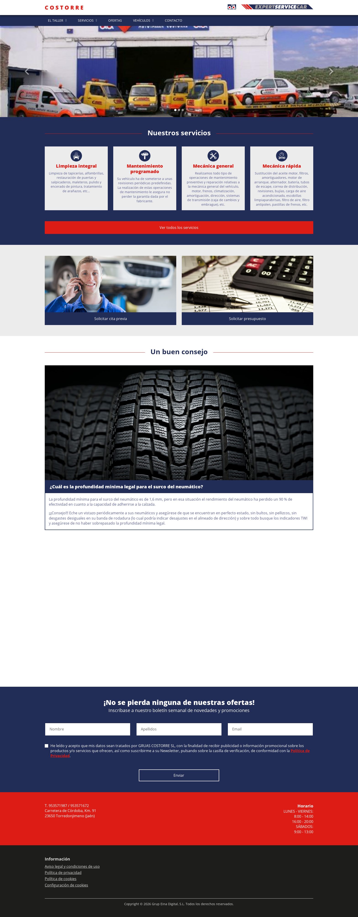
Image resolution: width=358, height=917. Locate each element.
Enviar (179, 775)
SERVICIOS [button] (86, 20)
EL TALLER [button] (55, 20)
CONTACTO (173, 20)
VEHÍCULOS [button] (141, 20)
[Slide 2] (183, 110)
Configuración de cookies (66, 885)
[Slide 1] (179, 110)
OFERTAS (115, 20)
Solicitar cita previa (110, 318)
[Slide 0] (175, 110)
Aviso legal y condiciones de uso (72, 866)
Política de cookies (60, 878)
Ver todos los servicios (179, 227)
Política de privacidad (63, 872)
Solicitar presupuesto (247, 318)
